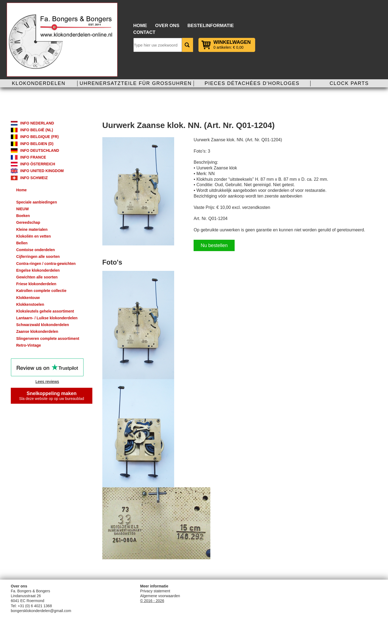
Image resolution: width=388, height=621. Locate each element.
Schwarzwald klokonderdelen (42, 325)
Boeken (23, 215)
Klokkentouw (28, 297)
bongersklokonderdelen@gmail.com (41, 611)
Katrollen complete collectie (41, 290)
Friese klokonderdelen (36, 284)
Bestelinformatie (210, 25)
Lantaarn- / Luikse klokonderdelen (46, 318)
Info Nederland (37, 123)
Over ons (167, 25)
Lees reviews (47, 381)
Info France (33, 157)
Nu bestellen (214, 245)
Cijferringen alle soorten (38, 256)
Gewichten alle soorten (37, 277)
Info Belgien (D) (36, 144)
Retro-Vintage (28, 345)
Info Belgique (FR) (39, 136)
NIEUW (22, 209)
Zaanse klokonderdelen (37, 331)
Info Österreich (37, 164)
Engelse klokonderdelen (38, 270)
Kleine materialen (32, 229)
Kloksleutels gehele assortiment (45, 311)
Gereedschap (28, 222)
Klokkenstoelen (30, 304)
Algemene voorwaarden (160, 596)
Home (140, 25)
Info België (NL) (36, 130)
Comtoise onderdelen (35, 250)
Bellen (22, 243)
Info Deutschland (39, 150)
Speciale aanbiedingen (36, 202)
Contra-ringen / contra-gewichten (46, 263)
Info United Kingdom (42, 171)
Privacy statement (155, 591)
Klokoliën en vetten (33, 236)
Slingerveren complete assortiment (47, 338)
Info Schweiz (34, 178)
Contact (144, 32)
